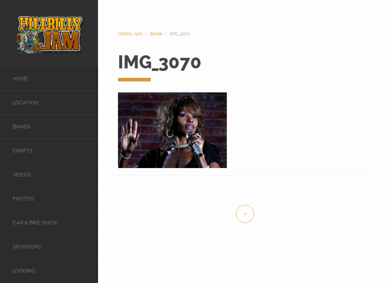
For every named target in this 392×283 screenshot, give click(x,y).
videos (22, 175)
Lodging (24, 271)
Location (25, 102)
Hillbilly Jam (130, 33)
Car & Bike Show (35, 223)
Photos (23, 199)
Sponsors (27, 247)
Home (20, 78)
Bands (21, 126)
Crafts (23, 151)
